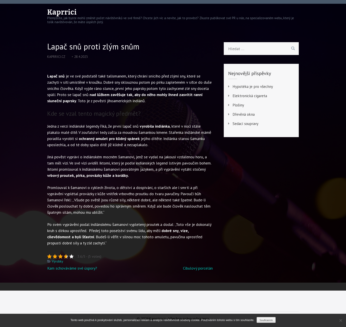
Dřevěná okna (244, 114)
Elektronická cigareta (250, 95)
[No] (340, 320)
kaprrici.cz (56, 57)
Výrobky (57, 261)
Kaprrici (62, 12)
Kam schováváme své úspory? (72, 268)
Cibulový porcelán (198, 268)
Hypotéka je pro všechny (253, 86)
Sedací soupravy (245, 123)
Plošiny (238, 105)
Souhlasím (266, 320)
